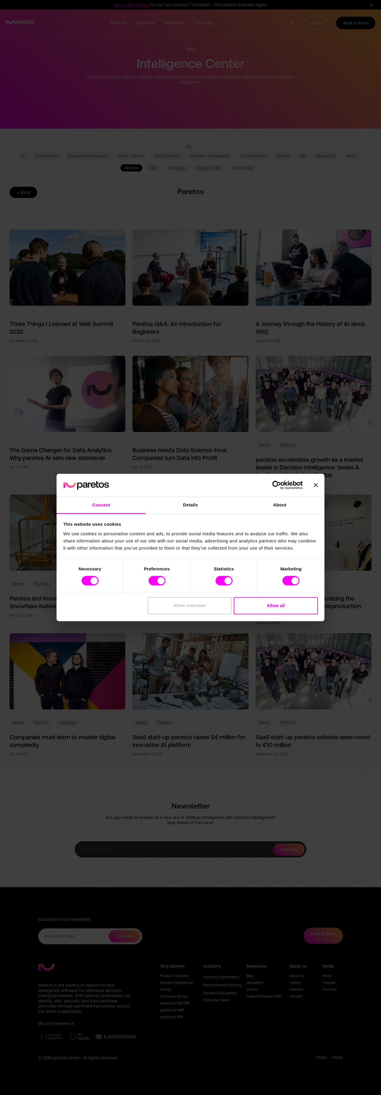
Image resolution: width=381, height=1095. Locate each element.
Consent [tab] (101, 504)
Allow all (276, 605)
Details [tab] (190, 504)
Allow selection (189, 605)
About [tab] (279, 504)
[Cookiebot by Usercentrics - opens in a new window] (277, 485)
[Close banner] (316, 485)
